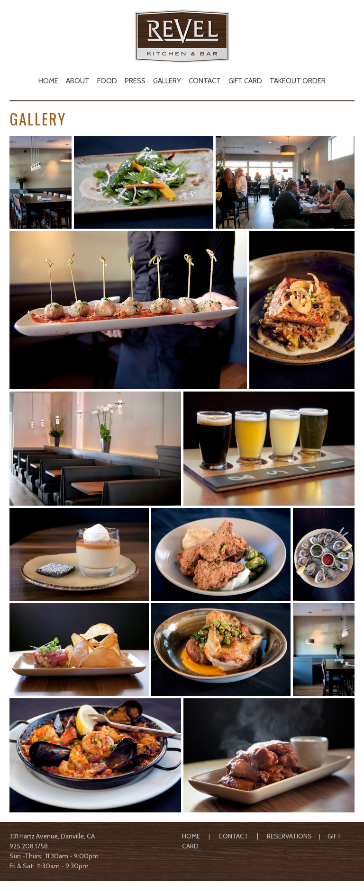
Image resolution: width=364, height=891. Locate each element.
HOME (191, 836)
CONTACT (233, 836)
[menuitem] (48, 80)
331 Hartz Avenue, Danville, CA (52, 836)
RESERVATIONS (289, 836)
